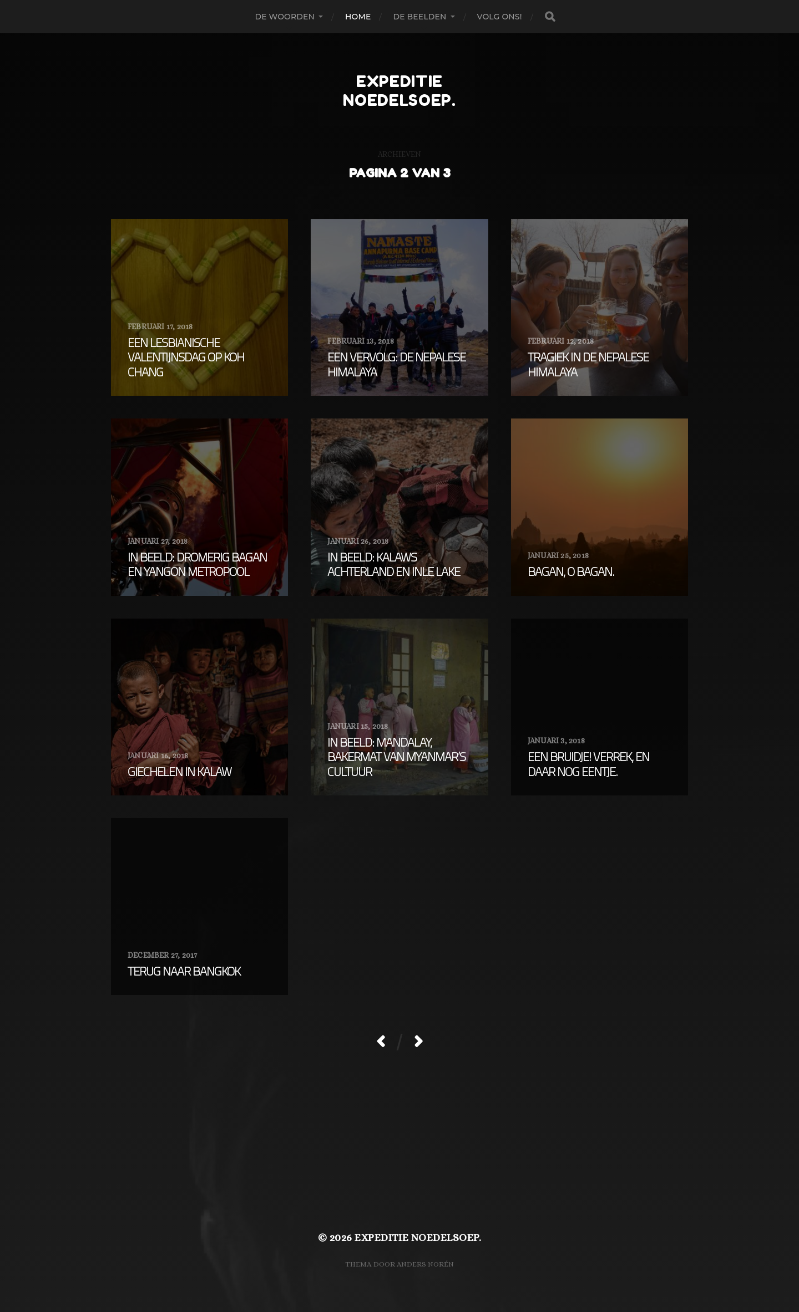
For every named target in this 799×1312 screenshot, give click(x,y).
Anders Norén (425, 1264)
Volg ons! (499, 17)
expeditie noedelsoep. (399, 91)
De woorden (285, 17)
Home (358, 17)
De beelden (419, 17)
